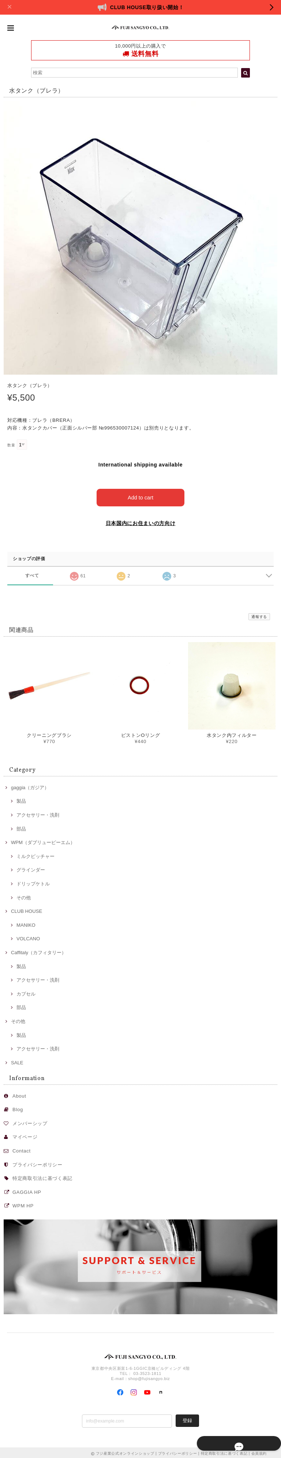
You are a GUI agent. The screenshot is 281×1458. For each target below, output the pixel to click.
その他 (23, 896)
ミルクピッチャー (35, 855)
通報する (259, 615)
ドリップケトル (33, 882)
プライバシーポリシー (37, 1163)
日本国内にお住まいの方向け (141, 522)
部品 (21, 827)
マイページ (24, 1135)
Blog (17, 1108)
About (19, 1094)
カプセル (25, 992)
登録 (187, 1418)
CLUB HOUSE (26, 909)
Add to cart (140, 496)
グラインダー (30, 868)
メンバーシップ (30, 1121)
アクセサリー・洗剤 (37, 813)
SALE (17, 1061)
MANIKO (25, 923)
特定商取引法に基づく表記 (42, 1177)
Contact (21, 1149)
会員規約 (259, 1452)
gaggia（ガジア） (30, 785)
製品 (21, 799)
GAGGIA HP (26, 1190)
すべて (32, 573)
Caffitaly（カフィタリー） (38, 951)
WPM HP (23, 1204)
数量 (11, 445)
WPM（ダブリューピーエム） (43, 841)
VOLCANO (28, 937)
